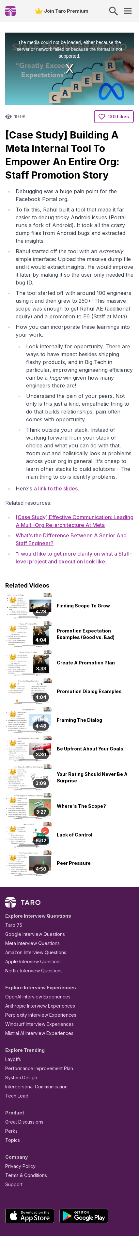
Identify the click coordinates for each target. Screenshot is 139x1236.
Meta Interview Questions (29, 906)
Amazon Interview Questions (32, 915)
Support (12, 1147)
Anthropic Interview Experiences (35, 969)
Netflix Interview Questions (30, 933)
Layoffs (12, 1022)
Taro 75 (12, 888)
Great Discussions (22, 1085)
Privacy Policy (18, 1129)
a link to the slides (52, 449)
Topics (11, 1103)
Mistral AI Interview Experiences (35, 996)
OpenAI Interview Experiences (33, 959)
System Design (19, 1040)
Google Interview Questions (31, 897)
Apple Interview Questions (29, 924)
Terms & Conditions (23, 1138)
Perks (10, 1094)
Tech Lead (14, 1058)
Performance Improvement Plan (34, 1031)
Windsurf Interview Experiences (34, 987)
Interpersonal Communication (32, 1049)
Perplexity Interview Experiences (35, 978)
